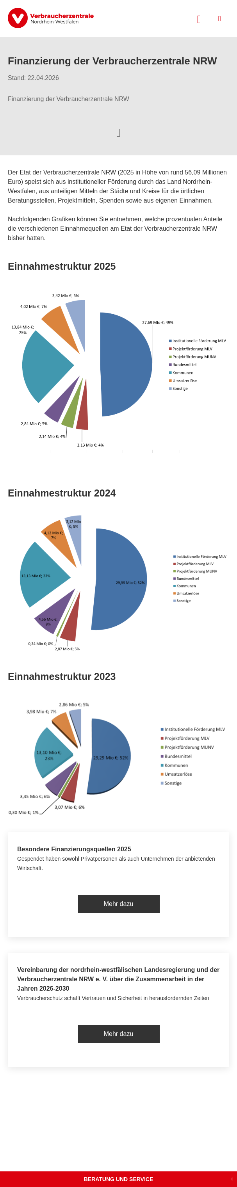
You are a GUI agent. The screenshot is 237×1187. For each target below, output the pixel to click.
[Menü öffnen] (219, 19)
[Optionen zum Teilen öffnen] (118, 132)
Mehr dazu (119, 903)
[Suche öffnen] (199, 18)
